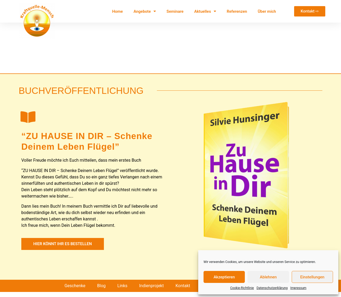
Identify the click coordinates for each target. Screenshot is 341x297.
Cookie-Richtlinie (242, 288)
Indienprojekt (151, 290)
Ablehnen (268, 277)
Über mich (267, 11)
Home (117, 11)
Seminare (175, 11)
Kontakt (183, 290)
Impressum (298, 288)
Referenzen (237, 11)
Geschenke (75, 290)
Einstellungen (312, 277)
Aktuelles (205, 11)
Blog (101, 290)
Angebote (144, 11)
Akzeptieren (224, 277)
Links (122, 290)
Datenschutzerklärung (272, 288)
